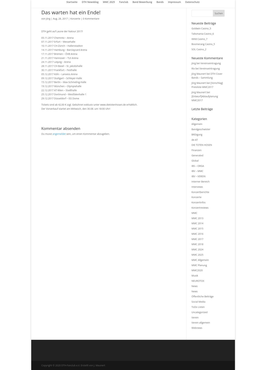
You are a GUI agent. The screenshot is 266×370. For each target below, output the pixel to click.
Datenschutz (192, 2)
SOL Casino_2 (198, 49)
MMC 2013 (197, 218)
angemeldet (59, 133)
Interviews (197, 186)
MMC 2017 (197, 239)
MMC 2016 (197, 233)
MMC (194, 213)
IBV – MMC (197, 171)
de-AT (194, 139)
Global (195, 160)
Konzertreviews (199, 207)
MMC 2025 (109, 2)
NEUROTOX (197, 280)
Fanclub (123, 2)
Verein (195, 317)
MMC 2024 (197, 249)
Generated (197, 155)
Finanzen (196, 150)
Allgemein (196, 124)
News (194, 286)
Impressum (174, 2)
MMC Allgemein (200, 260)
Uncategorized (199, 312)
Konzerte (75, 18)
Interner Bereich (200, 181)
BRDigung (196, 134)
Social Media (198, 301)
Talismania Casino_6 (202, 33)
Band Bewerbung (142, 2)
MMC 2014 (197, 223)
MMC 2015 (197, 228)
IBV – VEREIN (198, 176)
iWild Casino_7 (199, 39)
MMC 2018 (197, 244)
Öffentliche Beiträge (202, 296)
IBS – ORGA (197, 166)
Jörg (48, 18)
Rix (193, 68)
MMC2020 (197, 270)
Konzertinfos (198, 202)
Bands (160, 2)
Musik (194, 275)
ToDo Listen (198, 307)
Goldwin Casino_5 (201, 28)
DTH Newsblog (90, 2)
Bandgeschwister (200, 129)
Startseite (71, 2)
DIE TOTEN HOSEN (201, 144)
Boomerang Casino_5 (203, 44)
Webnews (196, 327)
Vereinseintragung (210, 63)
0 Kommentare (91, 18)
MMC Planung (199, 265)
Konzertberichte (200, 192)
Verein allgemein (200, 322)
